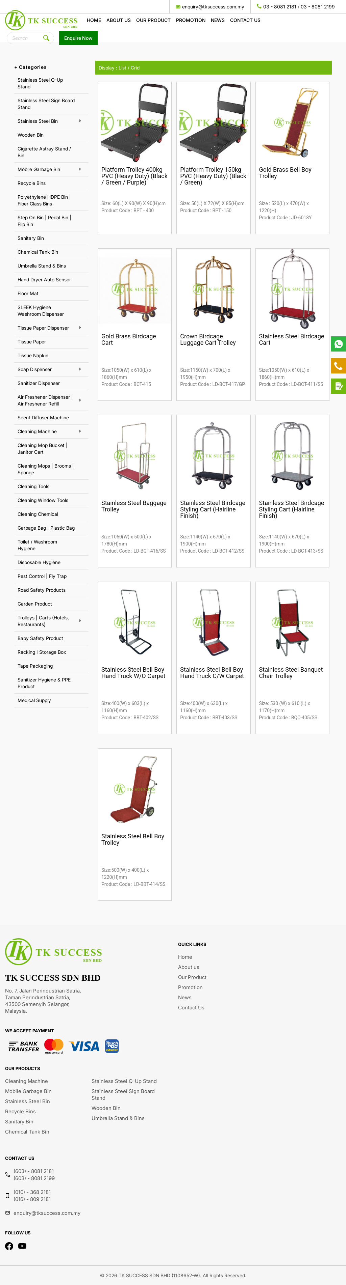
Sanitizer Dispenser (39, 383)
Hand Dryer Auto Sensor (44, 279)
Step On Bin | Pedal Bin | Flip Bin (44, 221)
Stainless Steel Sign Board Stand (46, 103)
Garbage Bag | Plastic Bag (46, 528)
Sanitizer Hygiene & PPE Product (44, 683)
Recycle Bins (32, 183)
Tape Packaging (35, 666)
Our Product (153, 20)
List (122, 68)
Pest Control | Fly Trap (42, 576)
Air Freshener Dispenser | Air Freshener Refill (45, 400)
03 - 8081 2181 (279, 6)
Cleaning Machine (37, 431)
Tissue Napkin (33, 355)
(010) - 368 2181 (32, 1192)
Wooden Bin (31, 135)
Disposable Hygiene (39, 562)
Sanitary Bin (31, 238)
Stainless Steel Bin (38, 121)
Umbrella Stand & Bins (42, 266)
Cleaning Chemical (38, 514)
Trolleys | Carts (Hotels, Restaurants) (43, 621)
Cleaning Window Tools (43, 500)
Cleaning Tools (33, 486)
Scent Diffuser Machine (43, 417)
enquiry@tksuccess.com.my (213, 6)
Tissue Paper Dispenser (43, 328)
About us (118, 20)
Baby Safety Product (40, 638)
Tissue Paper (32, 341)
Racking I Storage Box (42, 652)
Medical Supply (34, 700)
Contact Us (245, 20)
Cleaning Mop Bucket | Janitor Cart (43, 448)
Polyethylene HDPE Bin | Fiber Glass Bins (44, 200)
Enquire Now (78, 38)
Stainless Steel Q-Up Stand (40, 83)
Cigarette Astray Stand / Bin (44, 152)
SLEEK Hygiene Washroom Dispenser (41, 310)
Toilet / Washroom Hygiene (37, 545)
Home (94, 20)
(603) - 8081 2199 (34, 1178)
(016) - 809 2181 (32, 1199)
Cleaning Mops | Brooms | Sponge (46, 469)
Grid (135, 68)
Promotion (190, 20)
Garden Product (35, 604)
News (218, 20)
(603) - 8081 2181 (34, 1171)
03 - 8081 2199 (318, 6)
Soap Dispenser (35, 369)
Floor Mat (28, 293)
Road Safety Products (42, 590)
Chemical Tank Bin (38, 252)
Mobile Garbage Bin (39, 169)
